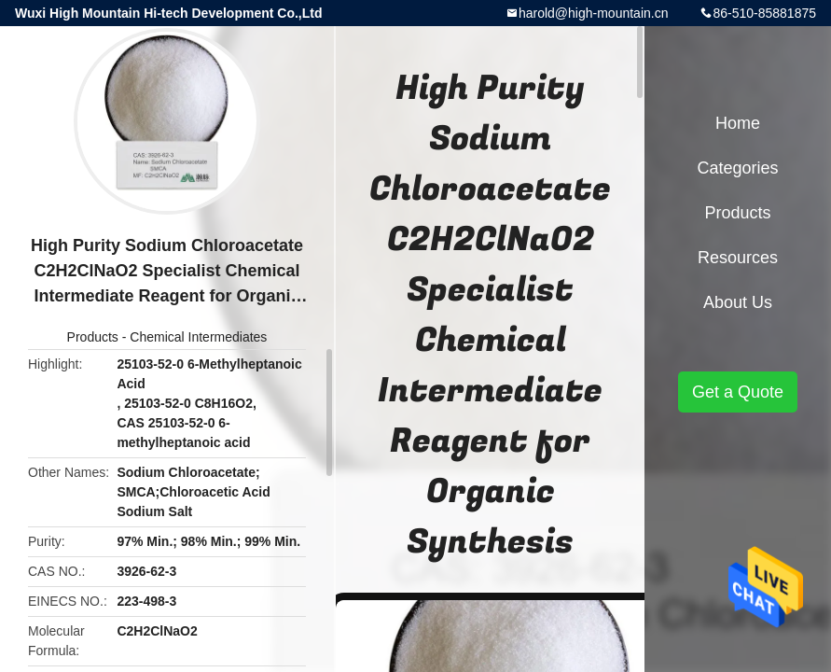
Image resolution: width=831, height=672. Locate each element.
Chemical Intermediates (198, 336)
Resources (738, 257)
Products (92, 336)
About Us (737, 302)
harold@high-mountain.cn (594, 13)
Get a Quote (737, 392)
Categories (737, 168)
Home (737, 123)
